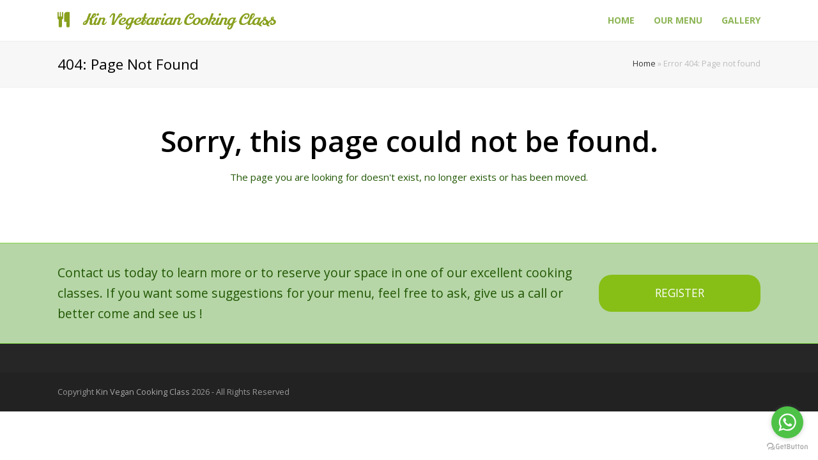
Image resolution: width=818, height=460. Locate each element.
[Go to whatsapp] (787, 422)
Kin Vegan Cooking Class (143, 391)
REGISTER (679, 293)
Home (644, 63)
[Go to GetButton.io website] (787, 447)
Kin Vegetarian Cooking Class (166, 20)
